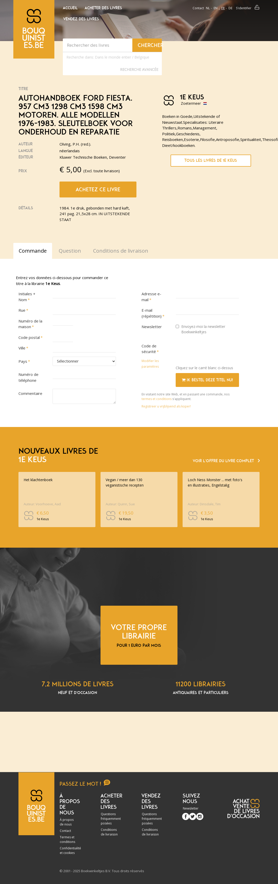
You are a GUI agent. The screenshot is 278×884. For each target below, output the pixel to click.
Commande (33, 250)
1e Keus (192, 97)
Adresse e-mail (151, 296)
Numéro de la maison (30, 323)
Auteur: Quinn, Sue (120, 504)
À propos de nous (67, 822)
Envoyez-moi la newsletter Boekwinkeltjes (200, 329)
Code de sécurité (149, 348)
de (230, 8)
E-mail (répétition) (152, 313)
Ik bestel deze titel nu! (207, 380)
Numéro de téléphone (28, 377)
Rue (21, 310)
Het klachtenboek (38, 479)
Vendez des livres (81, 19)
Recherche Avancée (139, 69)
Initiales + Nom (26, 296)
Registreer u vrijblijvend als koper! (166, 406)
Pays (22, 361)
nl (208, 8)
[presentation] (215, 351)
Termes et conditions (67, 839)
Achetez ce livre (98, 189)
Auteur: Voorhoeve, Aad (42, 504)
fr (223, 8)
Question (70, 250)
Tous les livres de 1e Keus (210, 160)
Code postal (29, 337)
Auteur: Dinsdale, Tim (204, 504)
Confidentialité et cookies (70, 850)
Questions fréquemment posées (111, 818)
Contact (198, 8)
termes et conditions (157, 399)
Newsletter (152, 326)
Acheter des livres (103, 8)
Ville (21, 347)
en (215, 8)
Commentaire (30, 393)
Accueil (70, 8)
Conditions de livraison (109, 832)
